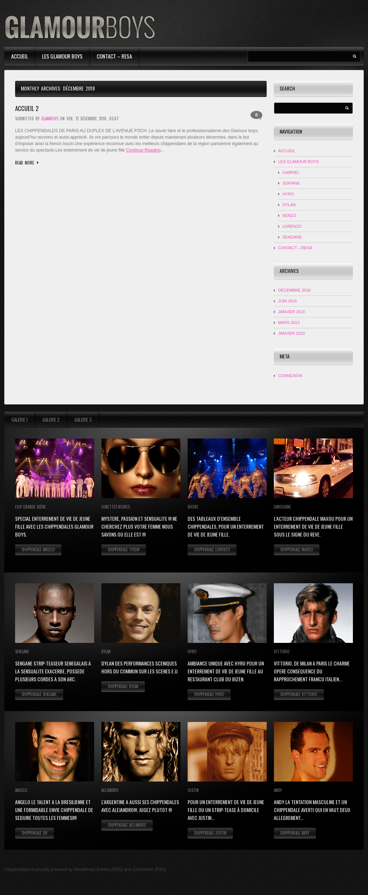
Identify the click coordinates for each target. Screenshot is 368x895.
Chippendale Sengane (39, 694)
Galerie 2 (51, 419)
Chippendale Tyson (123, 549)
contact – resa (114, 56)
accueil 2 (26, 108)
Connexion (290, 376)
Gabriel (291, 172)
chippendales (17, 869)
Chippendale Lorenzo (212, 549)
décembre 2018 (294, 290)
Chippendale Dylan (123, 686)
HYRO (288, 194)
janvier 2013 (291, 333)
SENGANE (292, 237)
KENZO (289, 215)
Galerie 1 (20, 419)
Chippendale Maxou (296, 549)
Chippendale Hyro (209, 694)
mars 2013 (288, 322)
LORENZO (292, 226)
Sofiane (291, 183)
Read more (24, 163)
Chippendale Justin (210, 833)
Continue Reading (143, 150)
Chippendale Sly (34, 833)
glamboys (49, 118)
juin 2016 (287, 301)
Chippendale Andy (294, 833)
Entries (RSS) (110, 869)
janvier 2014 (291, 312)
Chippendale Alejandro (127, 825)
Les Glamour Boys (62, 56)
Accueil (19, 56)
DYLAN (289, 205)
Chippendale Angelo (38, 549)
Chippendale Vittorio (298, 694)
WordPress (84, 869)
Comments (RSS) (149, 869)
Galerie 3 (83, 419)
